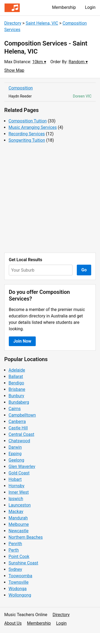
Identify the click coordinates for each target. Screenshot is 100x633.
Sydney (15, 569)
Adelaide (17, 370)
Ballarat (16, 376)
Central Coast (21, 434)
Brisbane (17, 389)
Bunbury (16, 395)
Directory (12, 23)
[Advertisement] (50, 198)
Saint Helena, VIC (42, 23)
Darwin (15, 447)
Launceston (20, 505)
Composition (21, 88)
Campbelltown (22, 415)
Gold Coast (19, 472)
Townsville (19, 582)
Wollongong (20, 595)
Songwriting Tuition (27, 140)
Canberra (17, 421)
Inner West (19, 492)
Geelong (16, 460)
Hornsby (17, 485)
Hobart (15, 479)
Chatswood (19, 440)
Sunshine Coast (23, 562)
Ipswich (16, 498)
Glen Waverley (22, 466)
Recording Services (27, 133)
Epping (15, 453)
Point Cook (19, 556)
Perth (14, 550)
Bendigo (16, 382)
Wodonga (18, 588)
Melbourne (19, 524)
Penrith (15, 543)
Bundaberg (19, 402)
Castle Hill (18, 427)
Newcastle (19, 530)
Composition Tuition (28, 120)
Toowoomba (20, 575)
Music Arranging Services (33, 127)
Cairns (15, 408)
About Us (13, 623)
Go (84, 269)
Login (90, 7)
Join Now (22, 341)
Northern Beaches (26, 537)
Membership (64, 7)
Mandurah (18, 517)
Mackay (16, 511)
